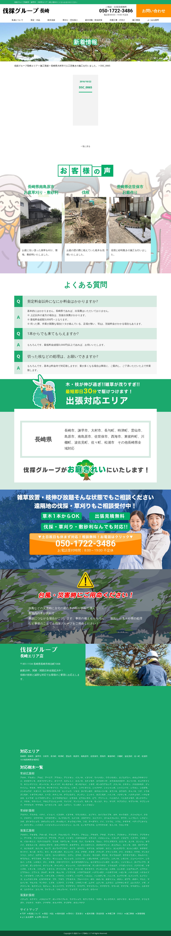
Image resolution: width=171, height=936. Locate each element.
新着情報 (141, 913)
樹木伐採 (51, 20)
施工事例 (136, 20)
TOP (24, 913)
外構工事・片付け (117, 20)
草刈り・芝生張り (70, 20)
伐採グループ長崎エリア (83, 933)
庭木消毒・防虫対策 (93, 20)
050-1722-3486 (116, 11)
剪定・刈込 (35, 20)
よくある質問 (153, 20)
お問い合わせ (42, 917)
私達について (17, 20)
